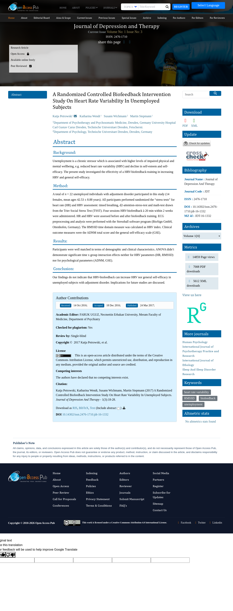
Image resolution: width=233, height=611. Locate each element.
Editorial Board (42, 17)
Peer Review (61, 492)
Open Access (61, 486)
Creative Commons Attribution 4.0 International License (138, 522)
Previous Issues (107, 17)
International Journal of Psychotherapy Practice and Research (200, 351)
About (76, 7)
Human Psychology (195, 342)
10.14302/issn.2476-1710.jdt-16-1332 (85, 414)
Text (92, 408)
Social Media (161, 473)
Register (181, 6)
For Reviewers (217, 17)
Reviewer (125, 486)
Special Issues (129, 17)
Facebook (184, 522)
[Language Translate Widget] (208, 5)
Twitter (200, 522)
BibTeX (83, 408)
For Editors (197, 17)
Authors (124, 473)
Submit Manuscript (131, 499)
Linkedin (215, 522)
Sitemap (158, 503)
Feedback (92, 479)
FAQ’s (123, 505)
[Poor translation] (10, 554)
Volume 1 (192, 236)
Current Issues (84, 17)
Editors (124, 479)
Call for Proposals (64, 499)
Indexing (161, 17)
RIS (74, 408)
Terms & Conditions (99, 505)
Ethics (90, 492)
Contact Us (160, 510)
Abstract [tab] (16, 94)
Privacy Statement (98, 499)
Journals (110, 7)
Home (63, 7)
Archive (147, 17)
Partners (158, 479)
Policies (92, 7)
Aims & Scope (63, 17)
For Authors (179, 17)
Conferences (61, 505)
